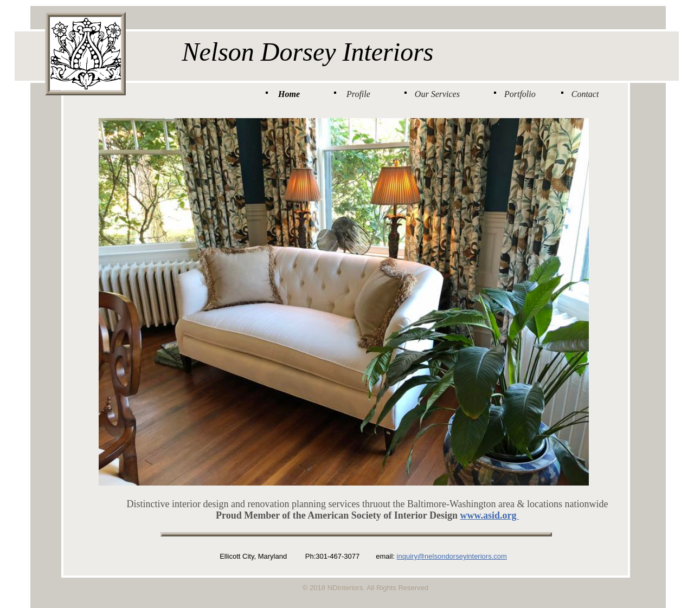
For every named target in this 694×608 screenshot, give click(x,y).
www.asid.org (489, 515)
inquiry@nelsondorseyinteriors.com (452, 556)
